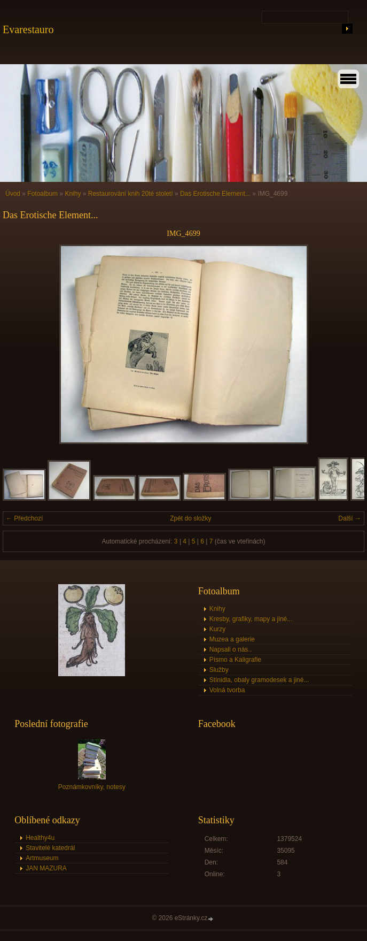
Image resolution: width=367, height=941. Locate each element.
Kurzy (217, 629)
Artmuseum (42, 858)
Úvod (12, 193)
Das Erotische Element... (215, 193)
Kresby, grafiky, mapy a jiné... (251, 619)
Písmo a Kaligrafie (235, 659)
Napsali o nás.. (230, 649)
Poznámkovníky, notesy (92, 787)
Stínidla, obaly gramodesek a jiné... (259, 680)
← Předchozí (24, 518)
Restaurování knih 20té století (130, 193)
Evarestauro (28, 29)
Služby (219, 670)
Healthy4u (40, 837)
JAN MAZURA (46, 868)
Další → (349, 518)
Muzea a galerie (232, 639)
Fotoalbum (42, 193)
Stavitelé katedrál (50, 848)
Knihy (73, 193)
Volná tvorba (227, 690)
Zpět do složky (190, 518)
